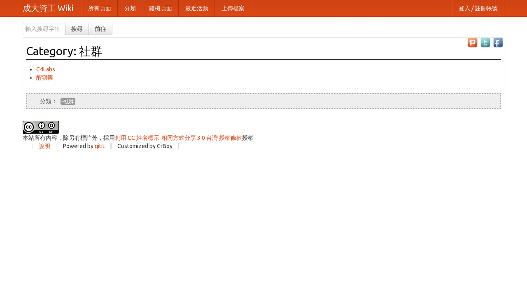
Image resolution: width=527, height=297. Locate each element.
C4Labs (45, 69)
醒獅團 (45, 77)
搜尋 (77, 29)
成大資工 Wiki (48, 8)
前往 (100, 29)
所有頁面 (99, 8)
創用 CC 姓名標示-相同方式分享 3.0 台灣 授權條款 (178, 137)
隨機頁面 (160, 8)
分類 (130, 8)
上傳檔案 (233, 8)
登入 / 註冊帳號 (478, 8)
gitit (100, 146)
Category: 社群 (64, 51)
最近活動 (196, 8)
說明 (44, 146)
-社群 (68, 101)
